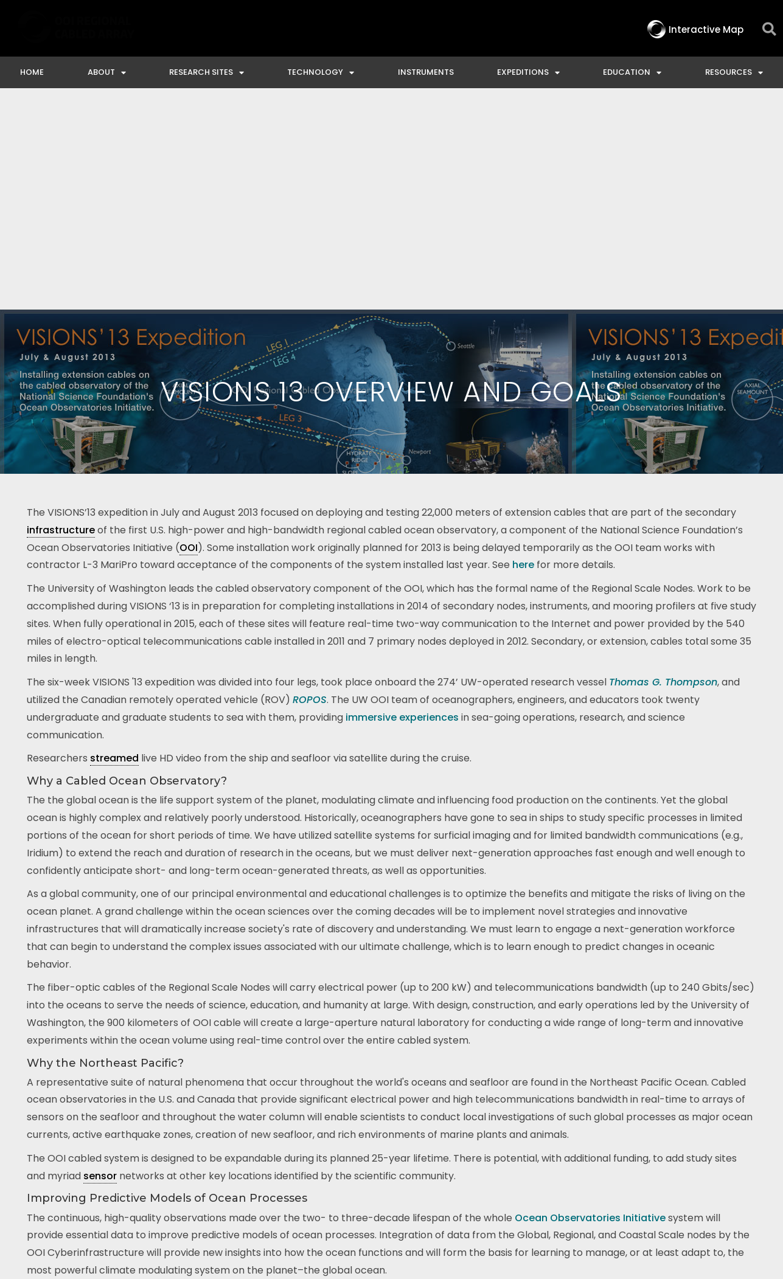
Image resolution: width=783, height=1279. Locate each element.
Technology (320, 73)
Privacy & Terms (718, 1172)
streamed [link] (114, 537)
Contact (378, 1172)
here (523, 343)
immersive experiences (402, 496)
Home (32, 72)
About (107, 73)
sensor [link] (100, 955)
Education (632, 73)
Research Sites (206, 73)
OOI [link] (188, 326)
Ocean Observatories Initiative (590, 996)
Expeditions (528, 73)
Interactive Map (300, 1172)
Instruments (426, 72)
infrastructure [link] (61, 309)
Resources (734, 73)
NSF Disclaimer (620, 1172)
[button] (769, 29)
